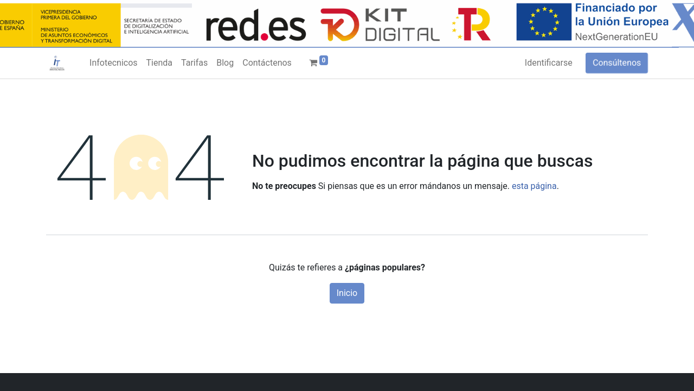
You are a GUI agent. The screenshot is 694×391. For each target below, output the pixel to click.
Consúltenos (617, 63)
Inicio (347, 293)
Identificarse (549, 63)
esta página (534, 186)
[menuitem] (113, 63)
